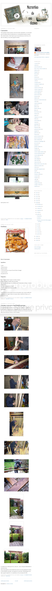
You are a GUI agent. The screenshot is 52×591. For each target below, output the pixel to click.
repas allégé (36, 158)
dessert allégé (37, 92)
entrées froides (37, 103)
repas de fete (36, 162)
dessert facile (9, 298)
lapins (35, 115)
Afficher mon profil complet (41, 57)
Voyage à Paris (37, 182)
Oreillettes (4, 226)
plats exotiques (37, 139)
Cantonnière (4, 30)
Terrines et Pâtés (37, 174)
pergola (35, 131)
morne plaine (37, 120)
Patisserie (36, 127)
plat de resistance (37, 136)
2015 (37, 192)
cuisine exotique (37, 89)
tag (35, 170)
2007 (37, 238)
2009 (37, 202)
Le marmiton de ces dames (42, 52)
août (38, 212)
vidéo (35, 179)
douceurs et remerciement (39, 99)
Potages (35, 148)
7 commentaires (28, 218)
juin (38, 224)
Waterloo (36, 186)
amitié (35, 65)
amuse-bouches (37, 66)
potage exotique (37, 146)
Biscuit (35, 73)
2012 (37, 196)
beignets (36, 72)
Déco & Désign (37, 247)
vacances (36, 176)
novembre (39, 206)
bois (7, 219)
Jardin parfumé (37, 248)
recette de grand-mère (38, 153)
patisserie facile (37, 129)
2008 (37, 236)
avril (38, 227)
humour (35, 113)
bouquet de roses (37, 79)
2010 (37, 200)
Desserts (36, 96)
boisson (35, 77)
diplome (36, 98)
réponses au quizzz (38, 165)
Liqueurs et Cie (37, 117)
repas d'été (36, 160)
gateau (35, 104)
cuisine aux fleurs (37, 87)
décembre (39, 204)
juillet (38, 214)
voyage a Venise (37, 184)
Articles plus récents (5, 580)
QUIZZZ (36, 150)
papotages (36, 124)
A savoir (36, 63)
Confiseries (36, 82)
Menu (35, 118)
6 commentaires (28, 297)
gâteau (35, 106)
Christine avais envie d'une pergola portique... (13, 305)
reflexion (36, 156)
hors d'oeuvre (37, 111)
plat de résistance (37, 137)
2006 (37, 240)
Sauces (35, 167)
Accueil (16, 580)
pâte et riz (36, 125)
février (38, 231)
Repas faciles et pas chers (39, 163)
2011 (37, 198)
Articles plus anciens (28, 580)
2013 (37, 194)
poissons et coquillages (39, 141)
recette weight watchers (39, 151)
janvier (38, 233)
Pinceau (36, 134)
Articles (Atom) (10, 583)
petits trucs (36, 132)
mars (38, 229)
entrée (35, 101)
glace (35, 110)
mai (38, 226)
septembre (39, 210)
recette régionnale (38, 155)
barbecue (36, 70)
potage (35, 144)
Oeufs (35, 122)
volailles (36, 181)
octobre (38, 208)
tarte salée (36, 172)
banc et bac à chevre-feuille (39, 68)
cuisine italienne (37, 91)
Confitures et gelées (38, 84)
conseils (36, 85)
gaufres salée (37, 108)
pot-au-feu (36, 143)
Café (35, 80)
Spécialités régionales (38, 169)
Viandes (36, 177)
